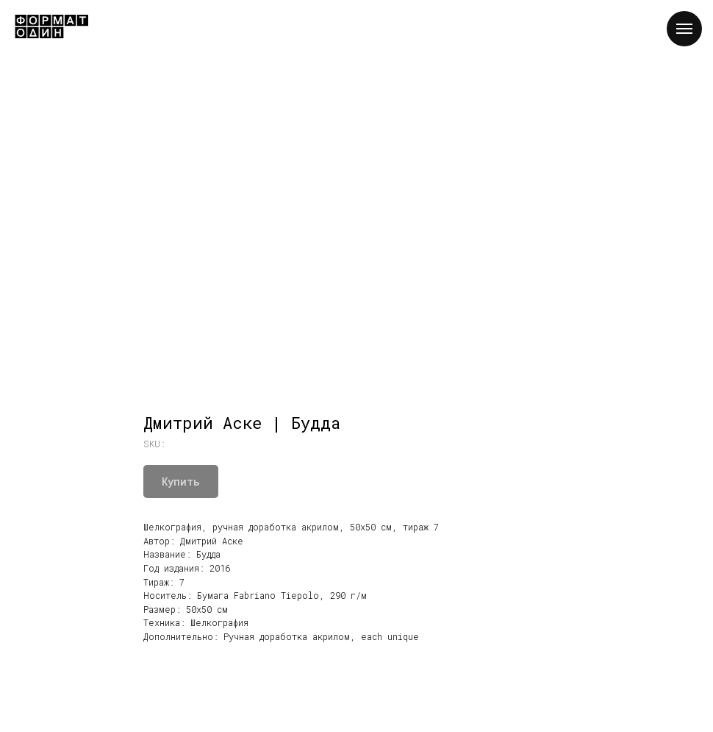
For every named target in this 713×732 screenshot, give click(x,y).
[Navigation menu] (684, 29)
